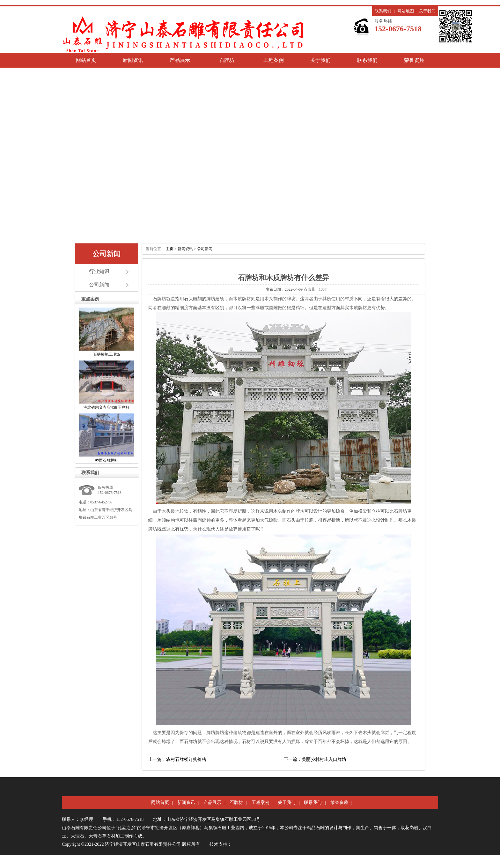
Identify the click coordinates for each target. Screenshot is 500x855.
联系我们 (383, 11)
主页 (169, 249)
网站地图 (405, 11)
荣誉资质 (414, 60)
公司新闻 (99, 284)
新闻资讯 (133, 60)
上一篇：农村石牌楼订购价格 (177, 759)
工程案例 (273, 60)
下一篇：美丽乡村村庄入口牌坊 (315, 759)
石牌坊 (226, 60)
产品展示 (180, 60)
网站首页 (86, 60)
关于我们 (427, 11)
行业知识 (99, 271)
